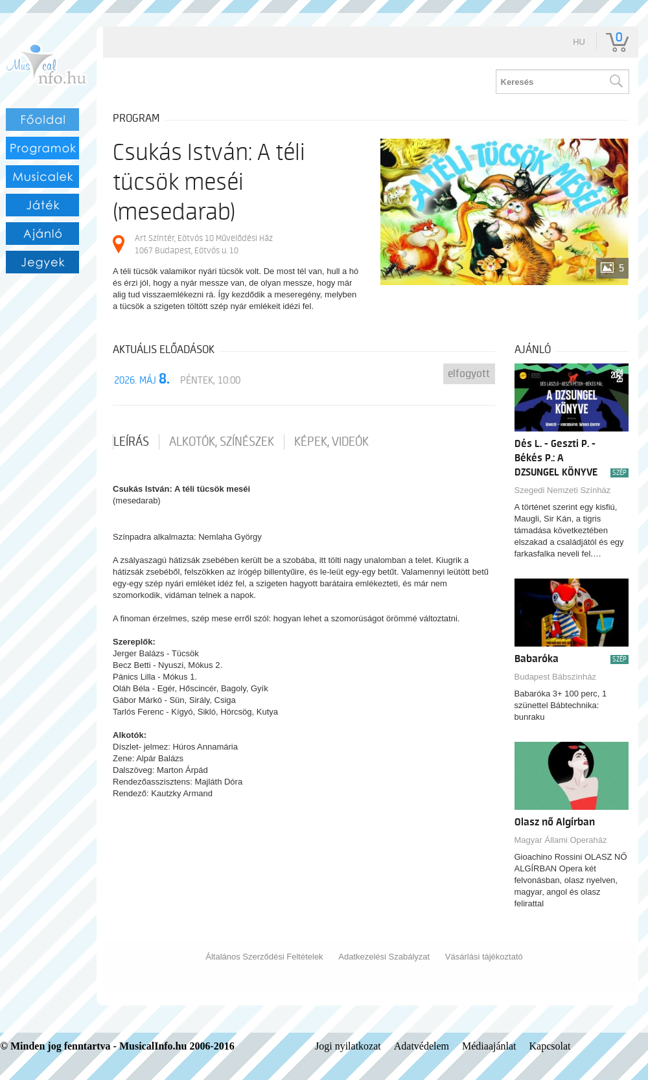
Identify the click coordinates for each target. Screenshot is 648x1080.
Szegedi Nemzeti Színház (563, 490)
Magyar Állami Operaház (561, 840)
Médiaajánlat (489, 1045)
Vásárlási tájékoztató (484, 956)
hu (579, 42)
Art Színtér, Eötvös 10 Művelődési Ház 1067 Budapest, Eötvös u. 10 (204, 244)
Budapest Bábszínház (555, 677)
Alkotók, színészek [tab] (221, 442)
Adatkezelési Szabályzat (384, 956)
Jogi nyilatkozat (348, 1045)
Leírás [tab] (131, 442)
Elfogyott (469, 374)
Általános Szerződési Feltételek (264, 956)
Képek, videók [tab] (331, 442)
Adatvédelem (421, 1045)
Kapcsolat (550, 1045)
